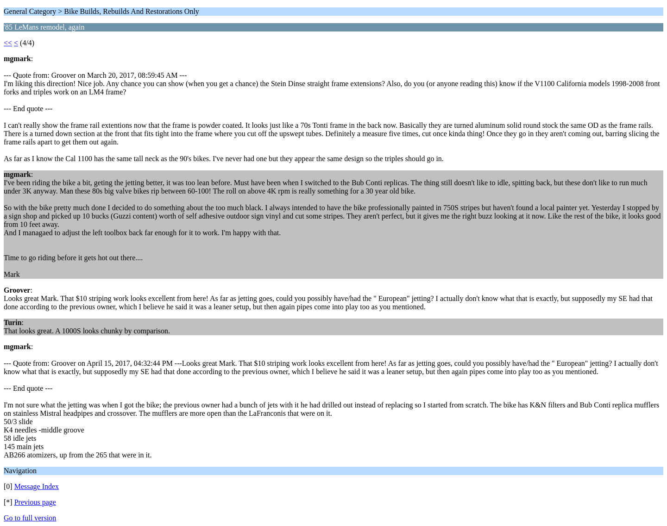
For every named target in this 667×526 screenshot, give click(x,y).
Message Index (36, 486)
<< (8, 43)
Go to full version (30, 518)
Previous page (35, 502)
